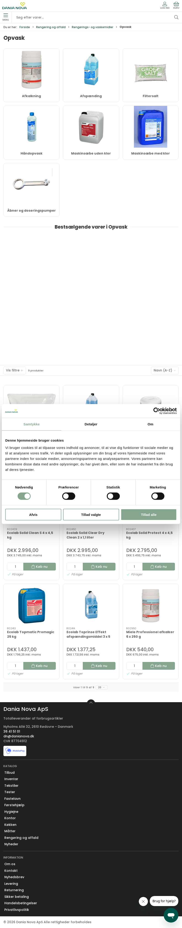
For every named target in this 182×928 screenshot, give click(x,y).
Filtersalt (150, 96)
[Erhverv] (14, 5)
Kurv (176, 5)
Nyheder (11, 844)
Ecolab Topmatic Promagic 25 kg (30, 634)
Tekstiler (11, 785)
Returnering (14, 890)
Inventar (11, 779)
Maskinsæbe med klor (150, 153)
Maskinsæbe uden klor (91, 153)
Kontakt (11, 870)
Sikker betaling (16, 896)
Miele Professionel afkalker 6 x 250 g (150, 634)
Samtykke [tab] (32, 424)
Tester (9, 792)
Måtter (10, 831)
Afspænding (91, 96)
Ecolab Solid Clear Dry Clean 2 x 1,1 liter (85, 535)
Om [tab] (150, 424)
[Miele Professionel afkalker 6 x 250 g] (150, 605)
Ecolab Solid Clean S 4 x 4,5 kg (30, 535)
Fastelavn (12, 798)
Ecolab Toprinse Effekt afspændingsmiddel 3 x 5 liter (88, 636)
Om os (9, 864)
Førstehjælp (14, 805)
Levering (11, 883)
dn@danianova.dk (18, 736)
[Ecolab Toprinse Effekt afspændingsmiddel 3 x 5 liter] (91, 605)
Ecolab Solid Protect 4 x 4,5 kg (149, 535)
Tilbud (9, 772)
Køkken (10, 824)
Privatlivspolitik (16, 909)
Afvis (33, 514)
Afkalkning (31, 96)
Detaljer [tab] (91, 424)
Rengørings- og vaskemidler (92, 27)
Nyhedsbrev (14, 877)
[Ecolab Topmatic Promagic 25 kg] (31, 605)
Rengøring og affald (51, 27)
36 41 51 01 (11, 731)
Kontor (10, 818)
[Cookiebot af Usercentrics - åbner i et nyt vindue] (157, 411)
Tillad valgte (91, 514)
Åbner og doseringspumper (31, 210)
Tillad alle (148, 514)
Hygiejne (11, 811)
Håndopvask (32, 153)
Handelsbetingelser (20, 903)
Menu (6, 17)
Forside (24, 27)
